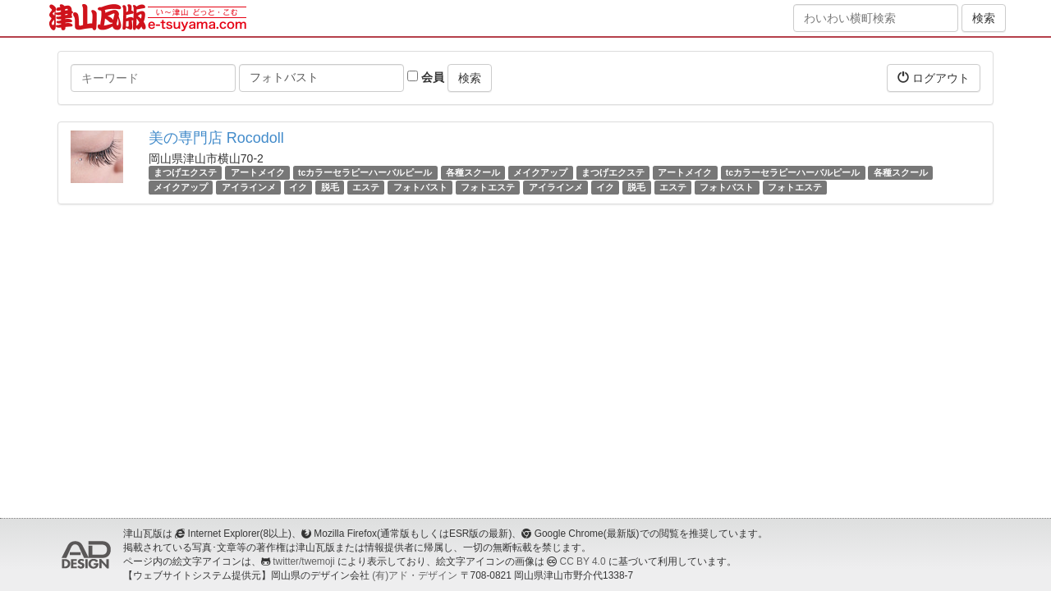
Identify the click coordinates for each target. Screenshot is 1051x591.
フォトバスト (420, 187)
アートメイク (258, 172)
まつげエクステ (185, 172)
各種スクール (473, 172)
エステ (365, 187)
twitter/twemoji (303, 561)
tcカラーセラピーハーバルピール (365, 172)
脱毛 (330, 187)
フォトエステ (488, 187)
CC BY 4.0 (583, 561)
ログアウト (933, 78)
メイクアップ (540, 172)
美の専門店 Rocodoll (216, 138)
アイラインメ (249, 187)
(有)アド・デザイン (414, 575)
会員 (425, 77)
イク (298, 187)
